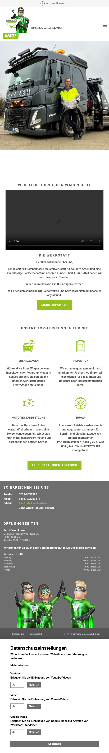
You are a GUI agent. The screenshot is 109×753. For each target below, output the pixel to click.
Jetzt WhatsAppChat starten (36, 507)
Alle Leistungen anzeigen (55, 465)
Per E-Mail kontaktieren (33, 503)
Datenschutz (36, 634)
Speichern (54, 743)
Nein (32, 684)
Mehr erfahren (54, 304)
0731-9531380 (28, 494)
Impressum (18, 634)
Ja (13, 684)
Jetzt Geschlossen (54, 3)
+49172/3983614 (29, 498)
